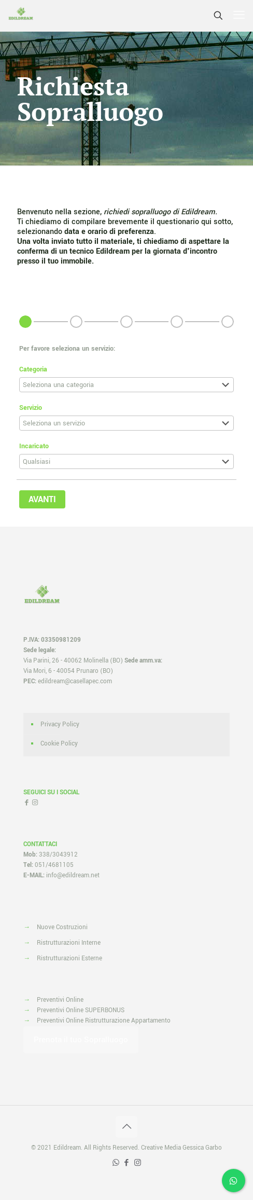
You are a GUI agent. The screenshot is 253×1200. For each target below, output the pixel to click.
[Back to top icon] (126, 1127)
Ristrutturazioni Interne (69, 943)
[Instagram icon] (138, 1163)
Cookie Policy (59, 743)
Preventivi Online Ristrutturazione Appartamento (104, 1020)
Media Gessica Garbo (193, 1147)
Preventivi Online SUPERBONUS (80, 1010)
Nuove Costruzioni (62, 927)
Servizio (30, 407)
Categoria (33, 369)
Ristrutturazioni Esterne (69, 958)
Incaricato (34, 446)
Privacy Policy (59, 724)
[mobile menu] (239, 15)
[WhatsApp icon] (116, 1163)
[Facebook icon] (127, 1163)
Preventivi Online (60, 1000)
